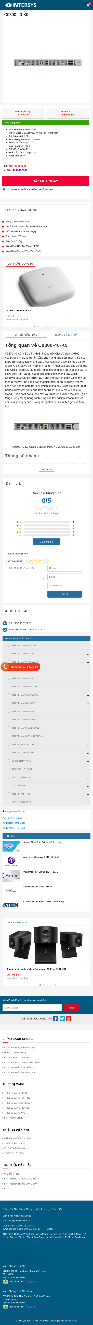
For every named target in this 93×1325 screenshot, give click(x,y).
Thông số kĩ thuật (67, 334)
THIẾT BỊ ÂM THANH (21, 794)
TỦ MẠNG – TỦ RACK (22, 769)
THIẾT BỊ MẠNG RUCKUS (24, 720)
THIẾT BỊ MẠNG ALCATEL (24, 703)
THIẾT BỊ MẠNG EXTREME (24, 645)
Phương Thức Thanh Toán (17, 1057)
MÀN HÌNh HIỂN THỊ (21, 802)
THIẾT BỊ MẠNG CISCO (23, 653)
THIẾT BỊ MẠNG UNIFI (22, 678)
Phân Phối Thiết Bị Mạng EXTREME (40, 872)
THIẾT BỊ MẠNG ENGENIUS (25, 695)
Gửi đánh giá (46, 541)
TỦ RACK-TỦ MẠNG (14, 1148)
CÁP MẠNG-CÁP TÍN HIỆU (17, 1138)
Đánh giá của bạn (14, 561)
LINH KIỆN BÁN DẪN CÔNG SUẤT (21, 1184)
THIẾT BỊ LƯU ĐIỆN (14, 1153)
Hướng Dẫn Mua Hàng (15, 1052)
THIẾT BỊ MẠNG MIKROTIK (24, 686)
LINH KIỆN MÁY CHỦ (22, 761)
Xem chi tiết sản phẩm (18, 319)
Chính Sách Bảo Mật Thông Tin (19, 1072)
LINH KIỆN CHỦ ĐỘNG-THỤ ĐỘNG (22, 1178)
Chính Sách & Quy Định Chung (19, 1047)
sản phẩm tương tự (20, 263)
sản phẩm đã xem (19, 922)
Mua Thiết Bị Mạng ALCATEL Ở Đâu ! (40, 857)
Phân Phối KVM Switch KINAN (37, 886)
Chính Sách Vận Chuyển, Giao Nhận (22, 1062)
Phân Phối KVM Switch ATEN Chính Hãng (43, 901)
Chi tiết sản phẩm (26, 334)
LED (6, 1188)
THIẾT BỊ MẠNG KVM (14, 1113)
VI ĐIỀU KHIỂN (11, 1174)
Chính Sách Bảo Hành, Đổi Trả (19, 1067)
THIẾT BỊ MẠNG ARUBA (23, 711)
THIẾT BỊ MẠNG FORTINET (18, 1098)
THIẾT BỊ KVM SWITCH (23, 744)
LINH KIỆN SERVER (14, 1117)
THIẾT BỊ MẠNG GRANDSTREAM (27, 736)
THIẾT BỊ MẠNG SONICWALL (25, 728)
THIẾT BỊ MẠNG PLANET (23, 753)
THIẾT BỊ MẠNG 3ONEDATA (25, 662)
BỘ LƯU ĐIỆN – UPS (21, 777)
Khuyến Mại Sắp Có (15, 811)
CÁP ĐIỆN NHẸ (19, 786)
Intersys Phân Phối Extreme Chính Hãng (42, 842)
